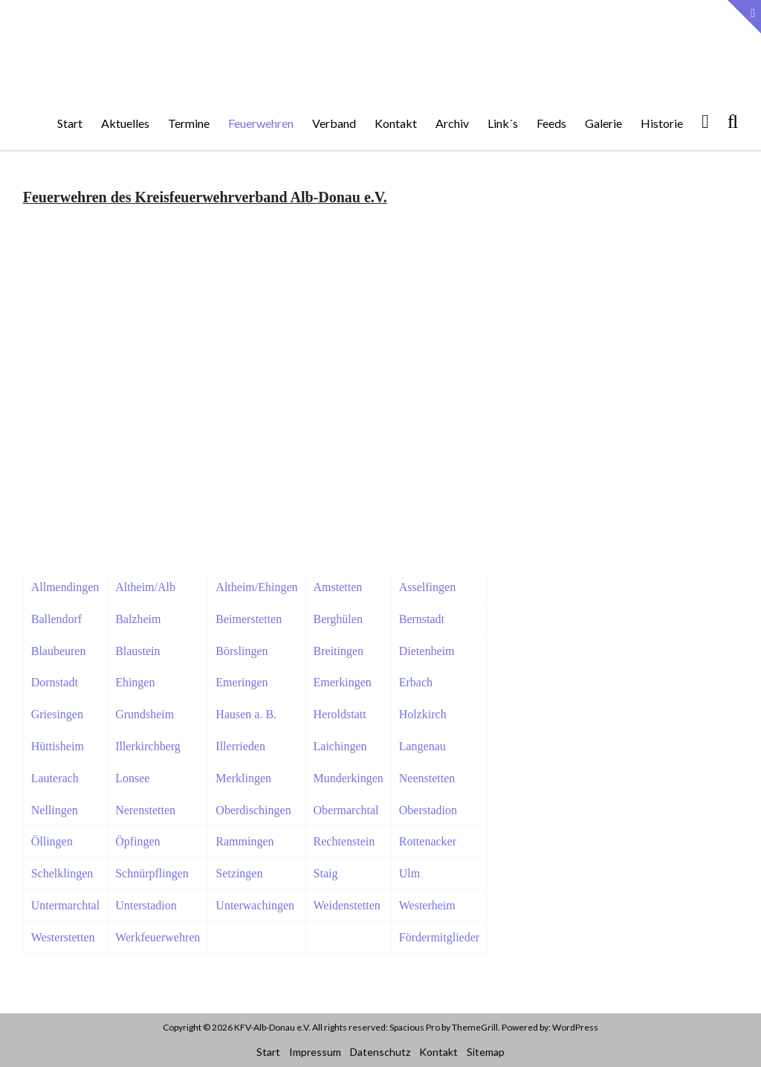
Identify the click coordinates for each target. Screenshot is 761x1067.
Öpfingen (137, 841)
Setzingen (239, 873)
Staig (326, 873)
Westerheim (427, 905)
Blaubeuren (58, 651)
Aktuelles (125, 123)
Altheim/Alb (145, 587)
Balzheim (138, 619)
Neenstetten (427, 778)
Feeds (551, 123)
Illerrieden (240, 746)
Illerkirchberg (148, 746)
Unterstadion (146, 905)
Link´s (503, 123)
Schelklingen (62, 873)
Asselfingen (427, 587)
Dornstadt (54, 682)
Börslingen (242, 651)
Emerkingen (343, 682)
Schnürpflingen (152, 873)
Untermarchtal (65, 905)
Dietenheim (427, 651)
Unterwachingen (255, 905)
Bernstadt (421, 619)
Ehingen (135, 682)
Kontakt (396, 123)
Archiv (452, 123)
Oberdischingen (253, 810)
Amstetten (338, 587)
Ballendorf (56, 619)
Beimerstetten (249, 619)
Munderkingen (348, 778)
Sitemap (486, 1051)
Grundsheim (144, 714)
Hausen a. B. (246, 714)
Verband (334, 123)
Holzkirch (423, 714)
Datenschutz (380, 1051)
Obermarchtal (346, 810)
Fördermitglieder (439, 937)
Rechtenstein (344, 841)
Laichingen (340, 746)
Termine (189, 123)
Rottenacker (427, 841)
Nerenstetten (145, 810)
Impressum (315, 1051)
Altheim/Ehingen (256, 587)
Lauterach (55, 778)
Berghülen (338, 619)
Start (69, 123)
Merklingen (243, 778)
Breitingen (339, 651)
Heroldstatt (340, 714)
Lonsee (132, 778)
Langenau (422, 746)
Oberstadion (428, 810)
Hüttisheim (57, 746)
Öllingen (52, 841)
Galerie (603, 123)
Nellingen (54, 810)
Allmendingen (65, 587)
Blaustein (137, 651)
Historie (662, 123)
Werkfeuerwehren (157, 937)
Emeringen (242, 682)
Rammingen (244, 841)
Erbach (416, 682)
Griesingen (57, 714)
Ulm (409, 873)
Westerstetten (63, 937)
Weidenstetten (347, 905)
